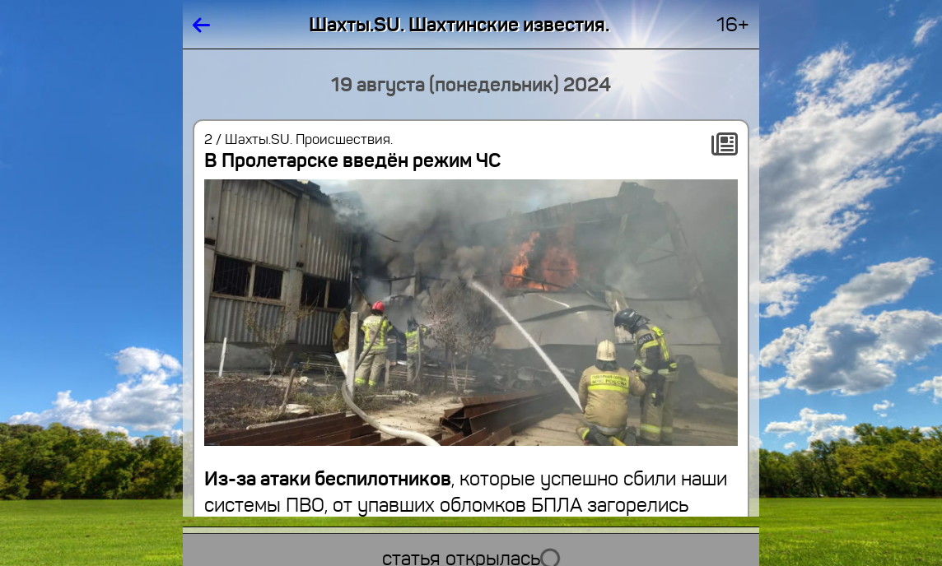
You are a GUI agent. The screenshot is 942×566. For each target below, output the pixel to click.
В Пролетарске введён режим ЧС (352, 160)
